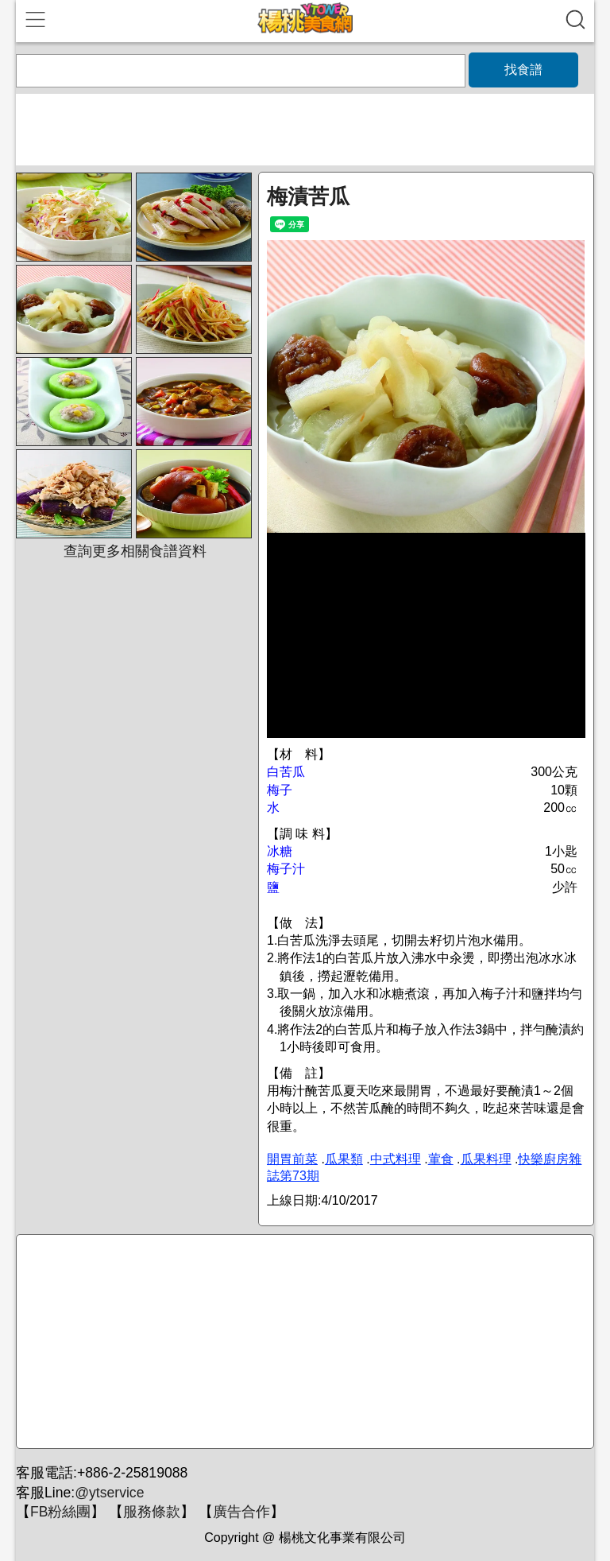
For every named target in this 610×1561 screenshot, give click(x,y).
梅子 (279, 790)
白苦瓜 (286, 772)
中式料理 (395, 1159)
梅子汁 (286, 869)
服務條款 (151, 1512)
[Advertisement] (303, 1342)
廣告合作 (241, 1512)
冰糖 (279, 851)
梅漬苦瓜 (308, 196)
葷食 (441, 1159)
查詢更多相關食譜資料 (135, 551)
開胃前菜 (292, 1159)
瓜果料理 (486, 1159)
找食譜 (523, 69)
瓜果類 (344, 1159)
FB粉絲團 (60, 1512)
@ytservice (109, 1493)
